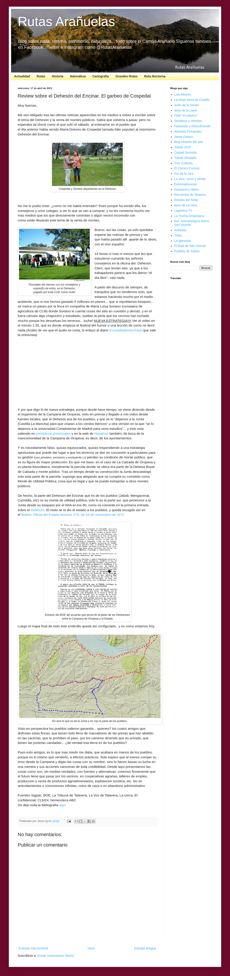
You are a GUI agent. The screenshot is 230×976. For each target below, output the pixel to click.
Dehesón (37, 510)
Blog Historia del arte (188, 142)
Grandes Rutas (126, 76)
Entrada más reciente (33, 948)
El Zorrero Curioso (186, 168)
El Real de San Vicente (190, 246)
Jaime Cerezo (183, 137)
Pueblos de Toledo (187, 251)
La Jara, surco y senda (190, 179)
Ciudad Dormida (185, 152)
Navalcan (101, 433)
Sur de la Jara (184, 173)
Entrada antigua (145, 948)
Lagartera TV (183, 210)
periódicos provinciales (53, 433)
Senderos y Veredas (188, 121)
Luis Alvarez (182, 94)
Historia (57, 76)
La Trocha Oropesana (189, 216)
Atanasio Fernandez (188, 131)
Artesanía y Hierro (186, 189)
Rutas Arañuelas (66, 21)
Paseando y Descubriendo (192, 126)
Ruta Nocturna (154, 76)
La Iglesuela (182, 241)
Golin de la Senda (186, 105)
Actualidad (22, 76)
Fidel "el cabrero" (186, 115)
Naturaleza (78, 76)
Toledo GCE (182, 147)
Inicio (91, 948)
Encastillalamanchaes (126, 330)
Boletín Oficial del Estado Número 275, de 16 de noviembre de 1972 (72, 514)
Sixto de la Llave (185, 110)
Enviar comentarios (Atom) (55, 955)
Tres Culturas (183, 163)
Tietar (178, 235)
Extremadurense (185, 184)
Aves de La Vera (185, 205)
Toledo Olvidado (185, 158)
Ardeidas (180, 230)
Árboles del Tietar (186, 200)
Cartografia (100, 76)
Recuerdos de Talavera (190, 194)
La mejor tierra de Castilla (192, 100)
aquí (62, 805)
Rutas (41, 76)
